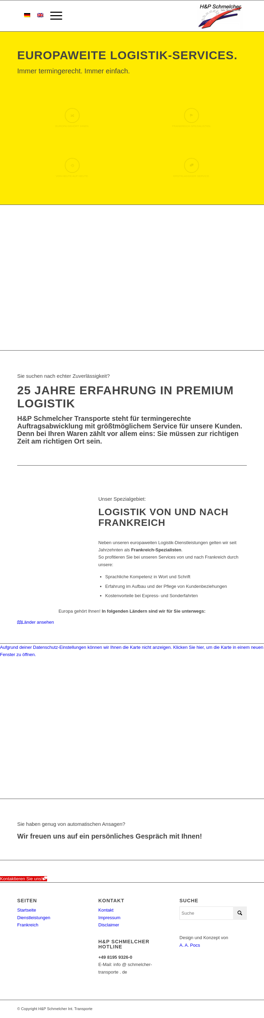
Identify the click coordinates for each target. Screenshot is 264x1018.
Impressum (109, 917)
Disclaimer (108, 924)
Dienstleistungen (33, 917)
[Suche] (213, 913)
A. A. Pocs (189, 945)
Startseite (26, 910)
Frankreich (27, 924)
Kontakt (105, 910)
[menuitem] (52, 15)
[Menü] (52, 15)
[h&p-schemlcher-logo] (219, 15)
